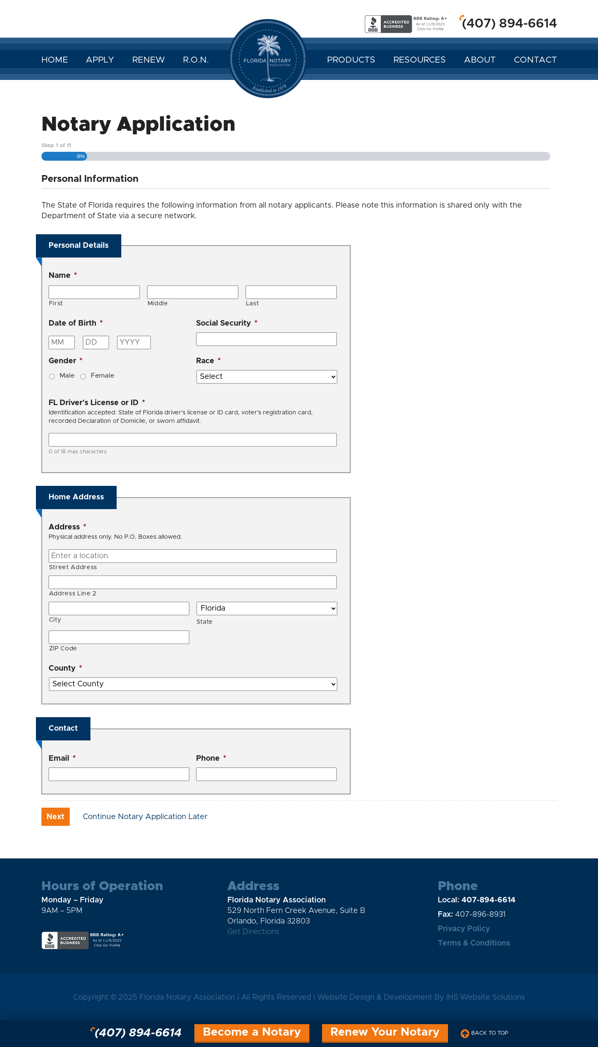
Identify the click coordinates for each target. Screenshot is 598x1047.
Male (67, 375)
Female (102, 375)
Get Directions (253, 932)
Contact (535, 60)
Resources (419, 60)
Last (252, 303)
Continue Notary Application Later (145, 817)
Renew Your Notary (385, 1032)
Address (67, 527)
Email (62, 758)
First (56, 303)
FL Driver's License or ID (97, 403)
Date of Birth (76, 323)
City (55, 620)
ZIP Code (63, 648)
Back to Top (484, 1033)
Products (351, 60)
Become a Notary (252, 1032)
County (65, 668)
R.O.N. (196, 60)
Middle (157, 303)
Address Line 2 (73, 593)
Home (54, 60)
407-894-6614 (488, 900)
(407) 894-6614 (509, 23)
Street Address (73, 567)
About (480, 60)
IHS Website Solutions (485, 997)
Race (208, 361)
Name (63, 276)
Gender (65, 361)
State (205, 622)
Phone (211, 758)
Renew (148, 60)
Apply (100, 60)
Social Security (226, 323)
